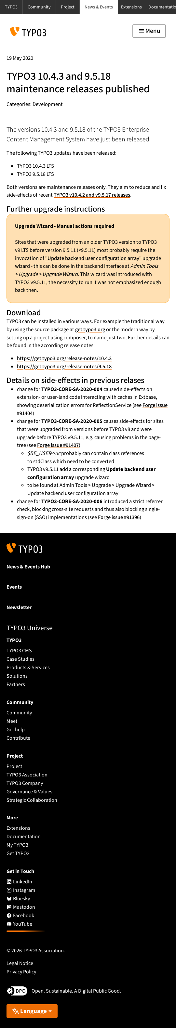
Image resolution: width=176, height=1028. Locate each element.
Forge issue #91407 (58, 445)
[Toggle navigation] (149, 31)
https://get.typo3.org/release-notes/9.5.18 (64, 367)
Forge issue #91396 (119, 517)
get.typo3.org (90, 329)
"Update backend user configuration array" (93, 258)
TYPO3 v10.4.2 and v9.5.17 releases (92, 195)
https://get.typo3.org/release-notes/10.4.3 (64, 358)
